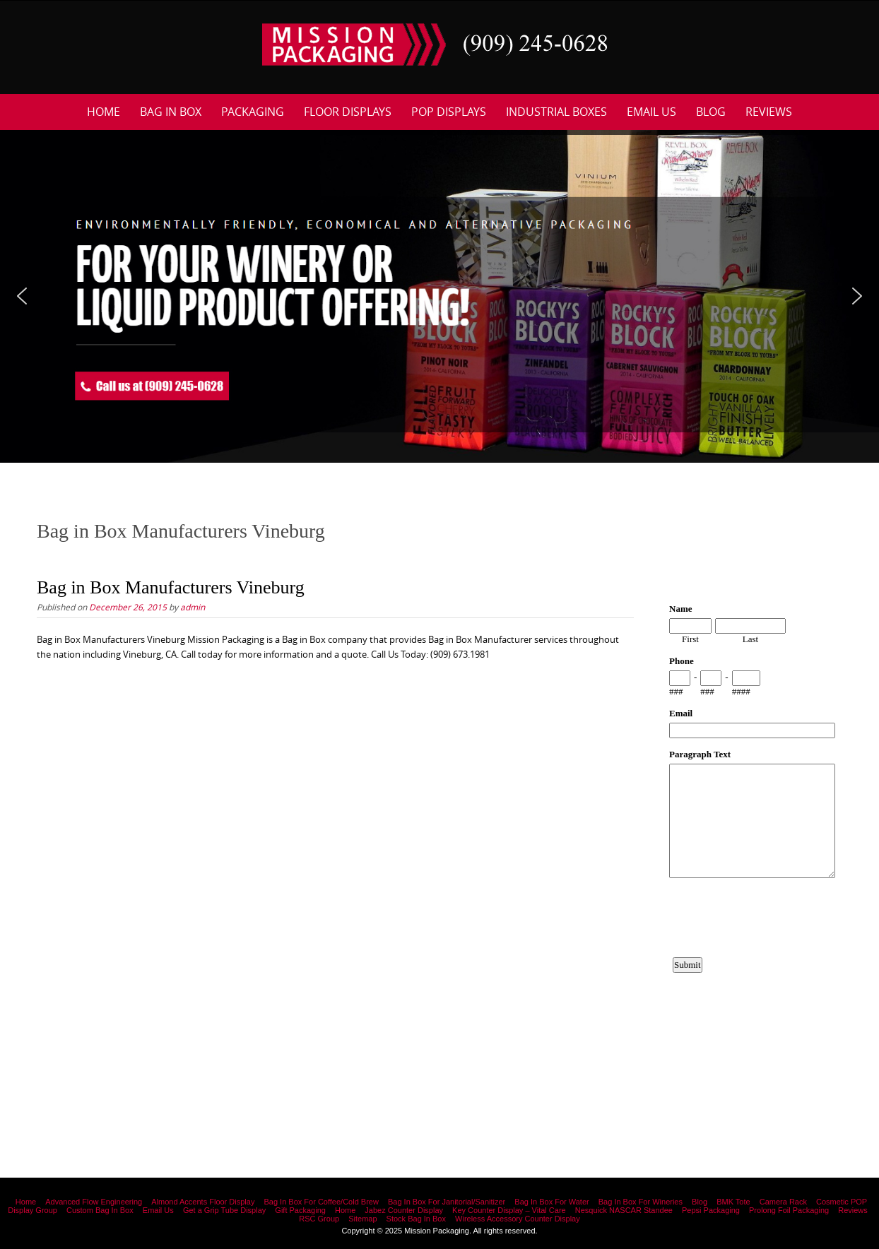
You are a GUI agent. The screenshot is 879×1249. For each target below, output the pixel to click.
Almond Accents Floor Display (202, 1201)
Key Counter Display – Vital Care (509, 1210)
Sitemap (362, 1218)
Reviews (768, 111)
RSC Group (319, 1218)
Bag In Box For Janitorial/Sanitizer (446, 1201)
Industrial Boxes (556, 111)
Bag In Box (170, 111)
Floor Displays (347, 111)
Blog (711, 111)
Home (103, 111)
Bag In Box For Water (551, 1201)
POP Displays (448, 111)
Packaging (252, 111)
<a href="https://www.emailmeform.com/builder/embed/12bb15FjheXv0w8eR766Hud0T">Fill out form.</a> (752, 834)
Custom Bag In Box (100, 1210)
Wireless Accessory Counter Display (517, 1218)
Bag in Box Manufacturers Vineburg (171, 587)
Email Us (651, 111)
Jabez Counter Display (404, 1210)
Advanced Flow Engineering (93, 1201)
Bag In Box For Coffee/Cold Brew (321, 1201)
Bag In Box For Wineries (640, 1201)
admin (192, 606)
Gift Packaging (300, 1210)
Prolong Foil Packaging (789, 1210)
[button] (22, 296)
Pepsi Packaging (711, 1210)
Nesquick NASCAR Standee (624, 1210)
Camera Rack (783, 1201)
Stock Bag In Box (416, 1218)
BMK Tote (733, 1201)
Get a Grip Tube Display (224, 1210)
